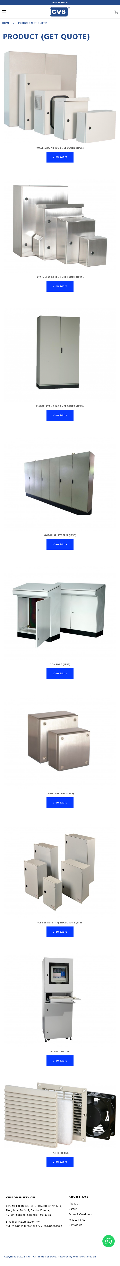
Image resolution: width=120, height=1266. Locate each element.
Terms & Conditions (80, 1214)
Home (5, 23)
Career (73, 1209)
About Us (74, 1204)
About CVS (79, 1197)
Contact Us (75, 1225)
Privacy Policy (77, 1220)
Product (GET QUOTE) (32, 23)
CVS (28, 1256)
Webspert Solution (84, 1256)
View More (60, 157)
